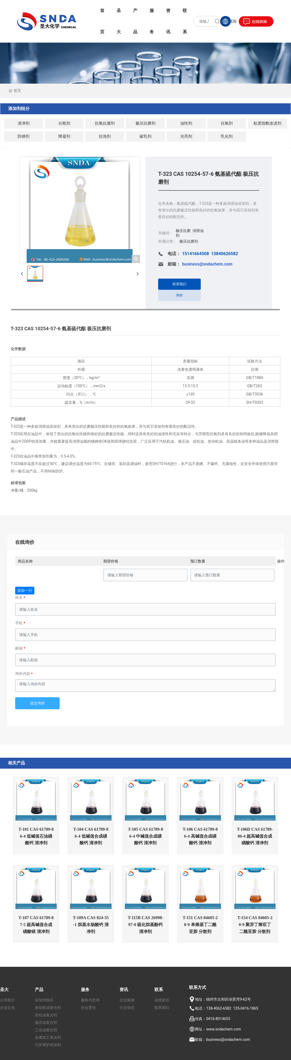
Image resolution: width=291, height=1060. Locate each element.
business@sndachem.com (228, 1039)
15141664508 (195, 253)
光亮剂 (186, 136)
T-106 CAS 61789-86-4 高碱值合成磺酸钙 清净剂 (200, 836)
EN (233, 21)
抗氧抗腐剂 (105, 123)
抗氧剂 (227, 123)
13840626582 (224, 253)
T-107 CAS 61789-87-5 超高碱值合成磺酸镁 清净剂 (36, 924)
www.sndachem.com (223, 1029)
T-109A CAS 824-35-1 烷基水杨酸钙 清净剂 (91, 924)
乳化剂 (227, 136)
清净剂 (24, 123)
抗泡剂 (105, 136)
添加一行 (24, 590)
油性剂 (186, 123)
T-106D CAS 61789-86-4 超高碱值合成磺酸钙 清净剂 (255, 836)
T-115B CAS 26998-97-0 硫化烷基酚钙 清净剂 (145, 924)
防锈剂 (24, 136)
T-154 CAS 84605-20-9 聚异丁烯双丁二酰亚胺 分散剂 (254, 924)
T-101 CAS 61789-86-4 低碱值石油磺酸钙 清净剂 (36, 836)
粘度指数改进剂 (267, 123)
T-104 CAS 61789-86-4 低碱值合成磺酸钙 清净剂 (90, 836)
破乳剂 (145, 136)
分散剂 (64, 123)
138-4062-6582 (218, 1008)
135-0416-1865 (245, 1008)
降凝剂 (64, 136)
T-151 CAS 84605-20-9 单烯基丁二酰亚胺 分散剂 (200, 924)
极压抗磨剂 (145, 123)
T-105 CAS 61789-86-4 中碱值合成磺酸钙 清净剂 (145, 836)
